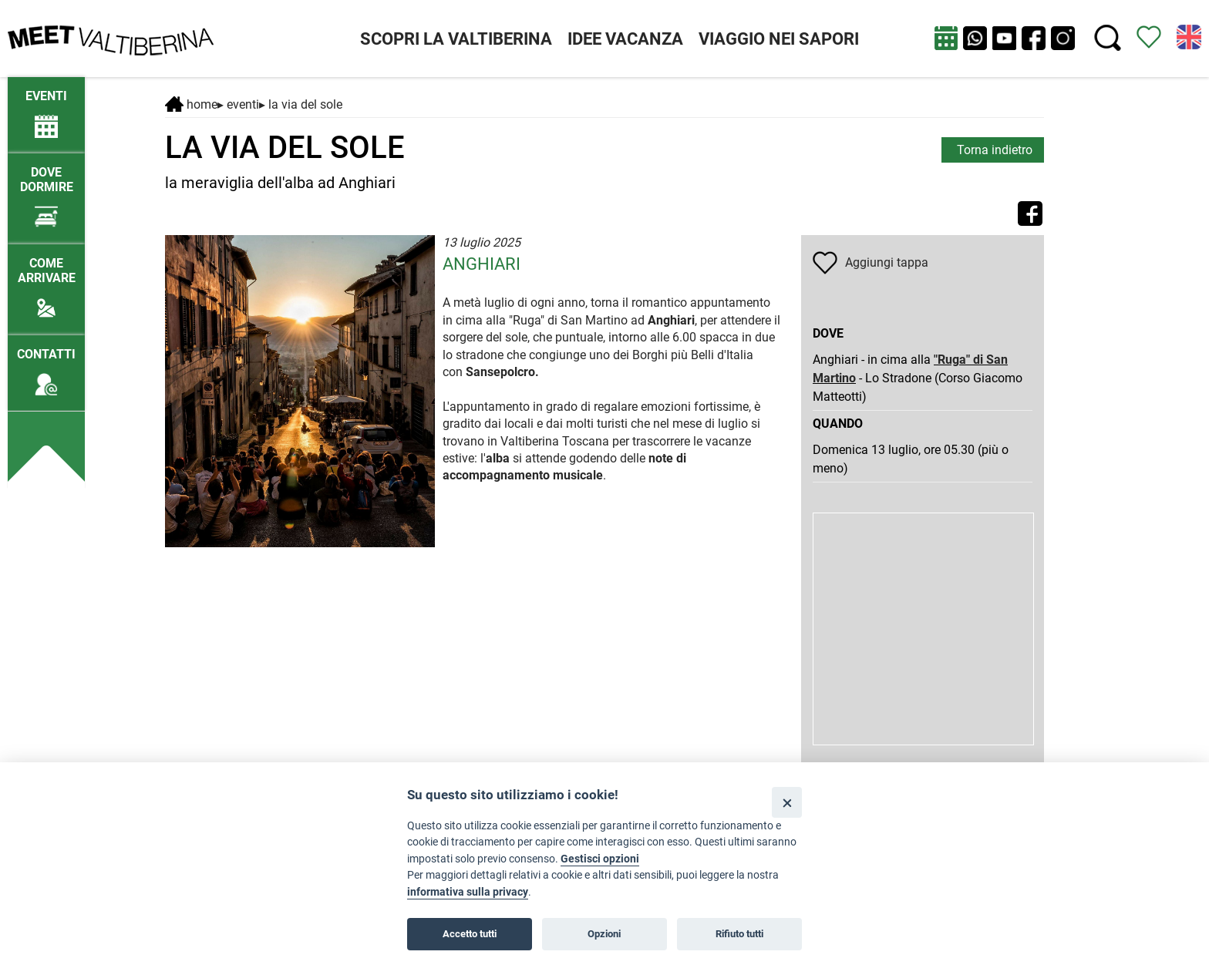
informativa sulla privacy (467, 892)
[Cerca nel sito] (1108, 38)
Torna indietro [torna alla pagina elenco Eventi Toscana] (994, 150)
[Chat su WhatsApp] (974, 38)
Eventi (243, 104)
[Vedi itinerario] (1149, 36)
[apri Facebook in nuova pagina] (1033, 38)
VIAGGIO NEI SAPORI (779, 39)
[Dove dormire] (46, 190)
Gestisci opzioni (600, 859)
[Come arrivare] (46, 281)
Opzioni (604, 934)
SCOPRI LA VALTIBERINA (456, 39)
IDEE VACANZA (625, 39)
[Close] (787, 802)
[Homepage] (111, 37)
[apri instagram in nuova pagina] (1062, 38)
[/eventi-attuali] (46, 106)
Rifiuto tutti (739, 934)
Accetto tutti (470, 934)
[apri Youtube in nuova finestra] (1004, 38)
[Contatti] (46, 365)
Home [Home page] (191, 104)
